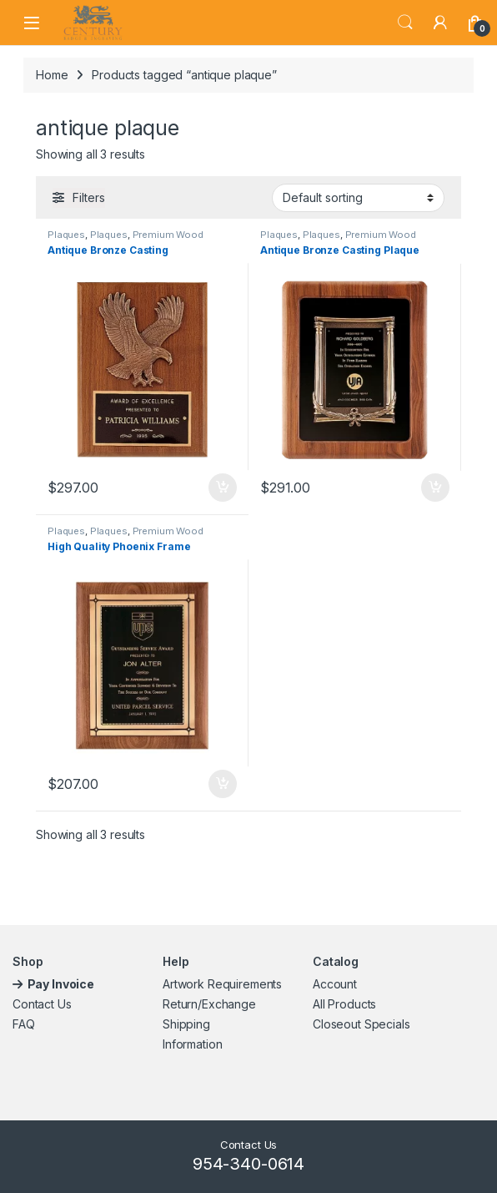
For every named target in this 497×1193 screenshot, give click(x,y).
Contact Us (42, 1004)
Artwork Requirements (222, 984)
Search (405, 22)
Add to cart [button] (222, 487)
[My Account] (440, 23)
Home (52, 75)
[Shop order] (358, 198)
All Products (344, 1004)
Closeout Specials (361, 1024)
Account (335, 984)
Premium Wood (168, 234)
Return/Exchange (209, 1004)
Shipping (186, 1024)
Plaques (66, 234)
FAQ (24, 1024)
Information (192, 1044)
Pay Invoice (62, 984)
